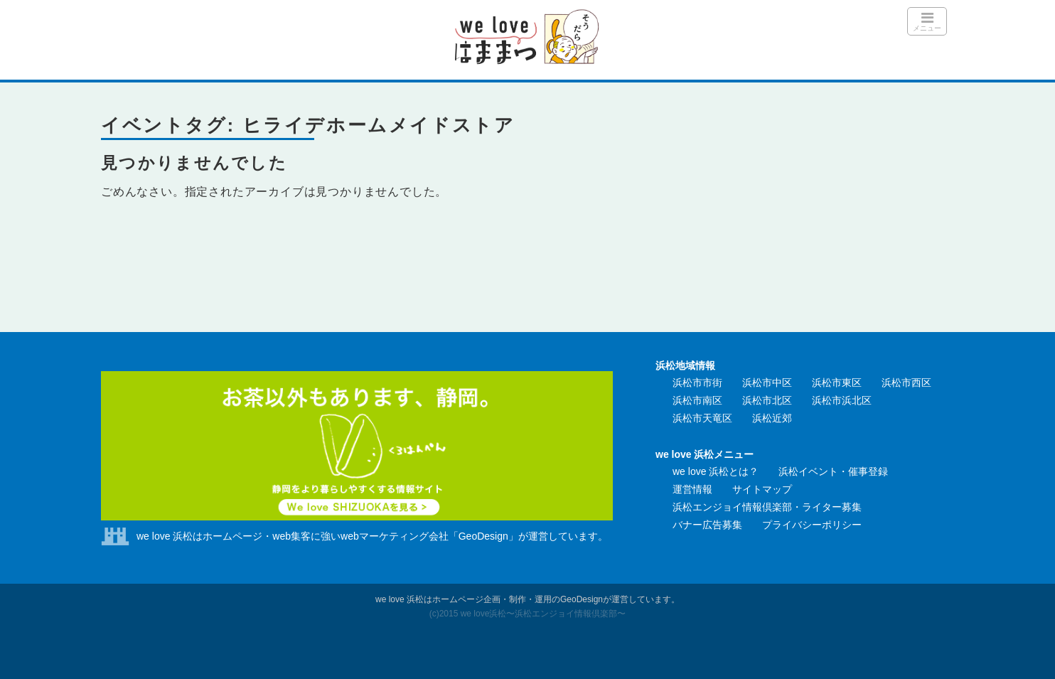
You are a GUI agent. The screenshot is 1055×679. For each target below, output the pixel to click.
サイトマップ (762, 489)
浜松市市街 (697, 382)
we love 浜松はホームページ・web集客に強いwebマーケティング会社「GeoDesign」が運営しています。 (372, 536)
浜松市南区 (697, 400)
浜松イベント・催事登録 (833, 471)
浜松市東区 (837, 382)
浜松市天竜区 (702, 418)
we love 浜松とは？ (716, 471)
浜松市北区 (767, 400)
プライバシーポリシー (812, 524)
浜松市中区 (767, 382)
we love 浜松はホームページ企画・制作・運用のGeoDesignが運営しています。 (527, 599)
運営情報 (692, 489)
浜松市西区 (906, 382)
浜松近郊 (772, 418)
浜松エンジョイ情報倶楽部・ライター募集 (767, 507)
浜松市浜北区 (842, 400)
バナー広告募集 (707, 524)
